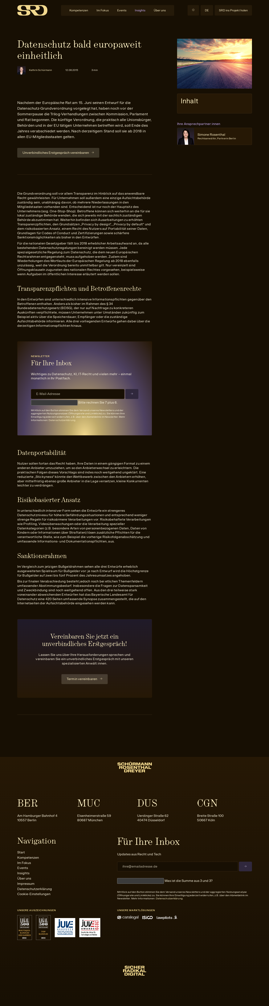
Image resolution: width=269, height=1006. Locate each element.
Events (121, 10)
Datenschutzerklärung (62, 420)
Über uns (160, 10)
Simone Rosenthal (216, 136)
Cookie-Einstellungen (33, 894)
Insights (140, 10)
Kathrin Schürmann (40, 70)
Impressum (25, 884)
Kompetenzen (78, 10)
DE (207, 10)
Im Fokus (103, 10)
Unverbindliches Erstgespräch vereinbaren (56, 153)
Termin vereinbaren (82, 679)
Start (21, 852)
